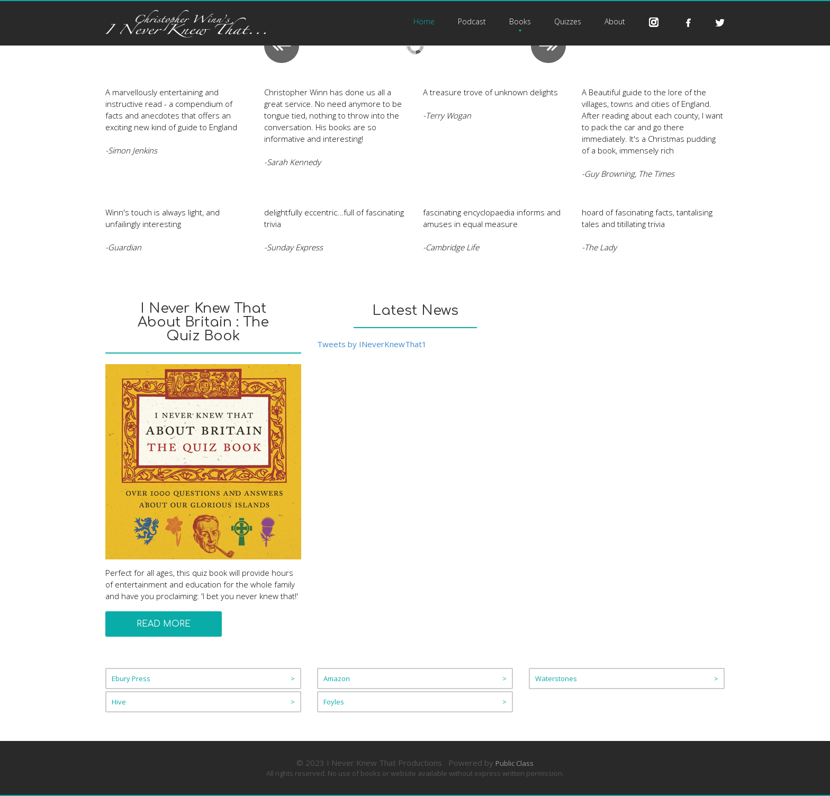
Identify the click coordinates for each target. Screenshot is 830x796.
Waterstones (626, 678)
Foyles (415, 701)
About (615, 21)
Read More (164, 624)
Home (424, 21)
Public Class (514, 763)
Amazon (415, 678)
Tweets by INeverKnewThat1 (372, 344)
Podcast (472, 21)
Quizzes (567, 21)
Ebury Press (203, 678)
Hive (203, 701)
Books (520, 21)
